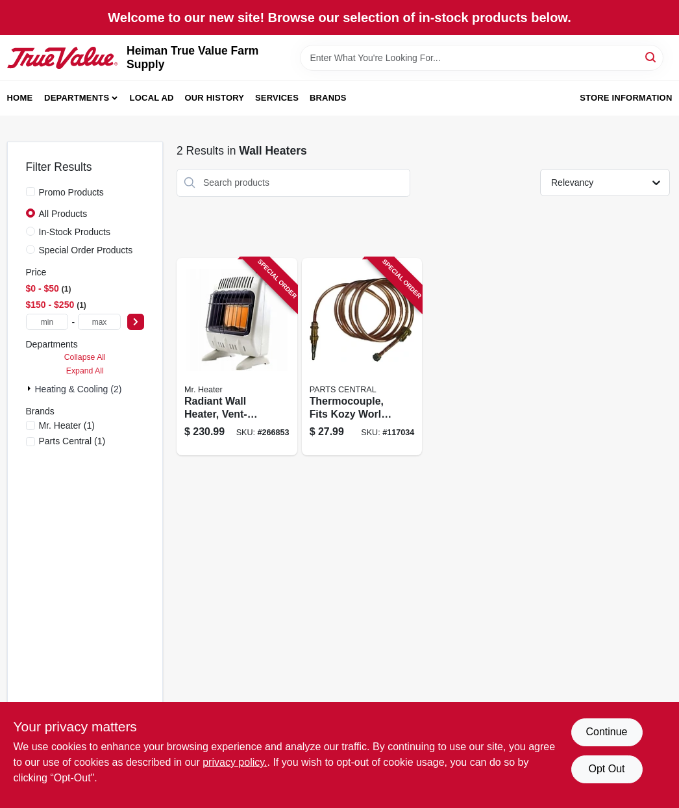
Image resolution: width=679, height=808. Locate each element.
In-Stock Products (75, 232)
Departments (76, 98)
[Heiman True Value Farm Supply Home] (62, 58)
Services (277, 98)
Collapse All (85, 357)
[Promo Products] (30, 191)
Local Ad (152, 98)
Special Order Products (86, 250)
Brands (328, 98)
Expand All (85, 370)
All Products (63, 213)
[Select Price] (135, 322)
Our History (214, 98)
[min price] (47, 322)
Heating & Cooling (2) (78, 389)
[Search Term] (481, 58)
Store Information (626, 98)
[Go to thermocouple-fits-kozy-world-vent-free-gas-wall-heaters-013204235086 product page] (362, 357)
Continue (606, 731)
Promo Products (71, 192)
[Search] (651, 57)
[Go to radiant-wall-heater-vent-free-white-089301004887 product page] (237, 357)
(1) (67, 425)
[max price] (99, 322)
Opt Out (606, 768)
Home (20, 98)
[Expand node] (30, 388)
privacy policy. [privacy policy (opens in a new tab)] (235, 762)
